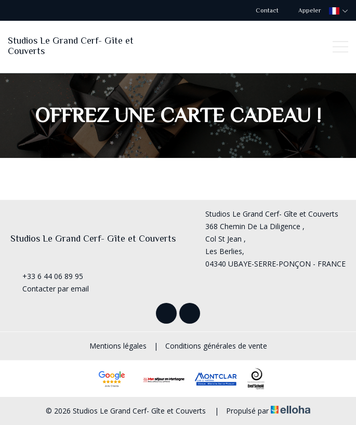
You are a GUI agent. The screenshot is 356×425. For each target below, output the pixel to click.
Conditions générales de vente (216, 346)
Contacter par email (49, 289)
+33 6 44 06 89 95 (46, 276)
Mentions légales (118, 346)
